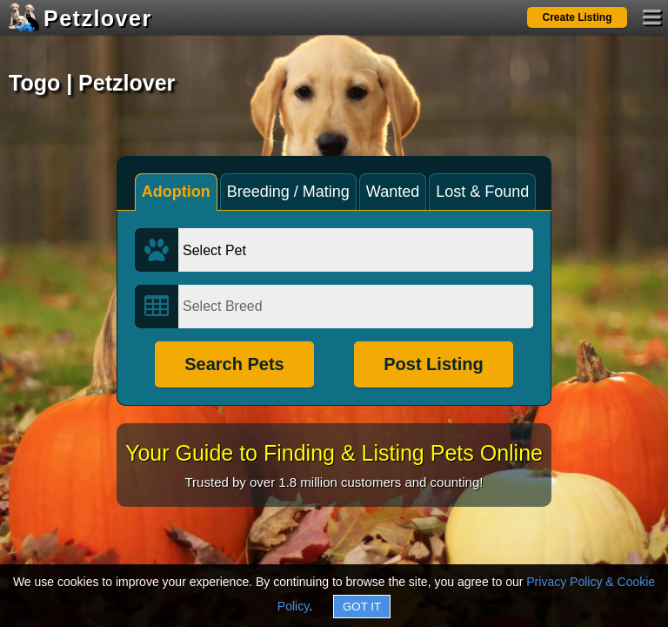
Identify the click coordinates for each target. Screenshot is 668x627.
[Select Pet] (355, 250)
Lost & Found (482, 191)
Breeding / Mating (288, 191)
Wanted (392, 191)
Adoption (176, 191)
